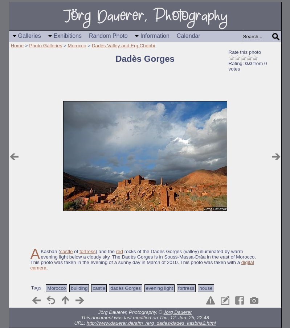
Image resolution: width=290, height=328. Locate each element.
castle (66, 251)
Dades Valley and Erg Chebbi (123, 45)
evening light (159, 288)
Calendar (188, 36)
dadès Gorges (125, 288)
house (205, 288)
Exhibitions (68, 36)
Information (154, 36)
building (79, 288)
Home (17, 45)
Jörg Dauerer (178, 312)
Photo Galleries (45, 45)
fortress (87, 251)
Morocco (77, 45)
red (119, 251)
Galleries (29, 36)
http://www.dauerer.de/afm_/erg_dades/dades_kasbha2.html (151, 323)
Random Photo (108, 36)
